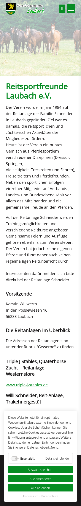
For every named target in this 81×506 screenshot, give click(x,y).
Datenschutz (49, 496)
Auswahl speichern (40, 470)
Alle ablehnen (40, 488)
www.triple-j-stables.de (27, 384)
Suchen (62, 9)
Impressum (30, 496)
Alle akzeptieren (40, 479)
